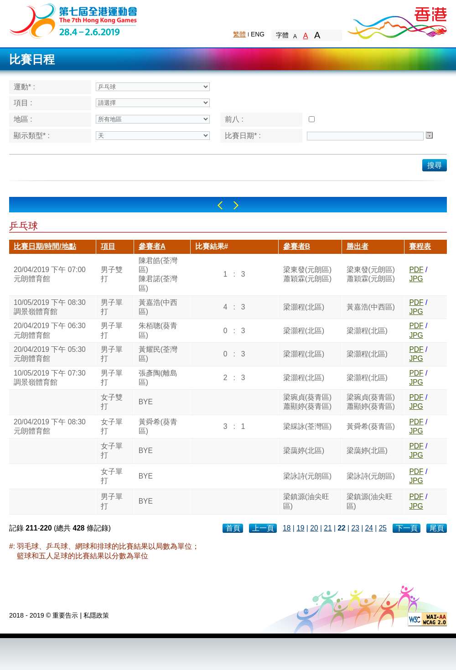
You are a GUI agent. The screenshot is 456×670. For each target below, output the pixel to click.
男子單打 (112, 307)
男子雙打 (112, 274)
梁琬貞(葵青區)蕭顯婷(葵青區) (307, 401)
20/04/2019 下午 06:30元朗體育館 (50, 330)
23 (355, 528)
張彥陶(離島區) (158, 377)
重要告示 (65, 615)
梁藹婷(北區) (303, 450)
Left (220, 205)
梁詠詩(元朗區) (307, 476)
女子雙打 (112, 401)
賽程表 (420, 246)
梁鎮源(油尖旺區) (306, 501)
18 (286, 528)
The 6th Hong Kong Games (73, 20)
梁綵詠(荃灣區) (307, 426)
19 (300, 528)
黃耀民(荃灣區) (158, 353)
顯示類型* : (32, 135)
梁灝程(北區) (303, 307)
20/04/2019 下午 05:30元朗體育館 (50, 353)
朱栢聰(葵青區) (158, 330)
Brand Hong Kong (397, 20)
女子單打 (112, 426)
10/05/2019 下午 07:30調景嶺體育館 (50, 377)
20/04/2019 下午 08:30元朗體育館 (50, 426)
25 (383, 528)
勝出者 (357, 246)
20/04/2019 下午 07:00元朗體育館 (50, 274)
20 (314, 528)
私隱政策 (96, 615)
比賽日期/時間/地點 (45, 246)
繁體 (239, 34)
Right (235, 205)
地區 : (23, 119)
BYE (146, 402)
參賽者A (152, 246)
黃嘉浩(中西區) (158, 307)
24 (369, 528)
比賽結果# (211, 246)
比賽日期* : (243, 135)
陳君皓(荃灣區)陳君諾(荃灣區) (158, 274)
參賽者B (296, 246)
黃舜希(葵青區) (158, 426)
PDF (416, 269)
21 (328, 528)
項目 (108, 246)
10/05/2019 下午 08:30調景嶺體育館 (50, 307)
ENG (257, 34)
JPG (416, 279)
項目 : (23, 103)
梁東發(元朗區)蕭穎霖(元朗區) (307, 274)
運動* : (24, 87)
